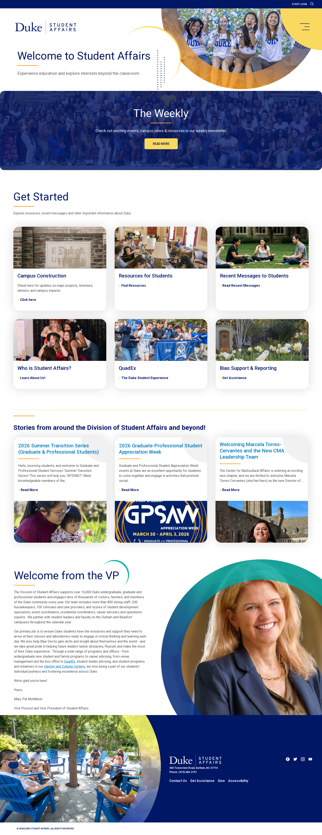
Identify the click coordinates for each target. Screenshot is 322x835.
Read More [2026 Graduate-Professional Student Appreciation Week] (130, 490)
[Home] (46, 27)
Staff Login (299, 4)
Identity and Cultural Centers (64, 666)
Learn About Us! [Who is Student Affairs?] (32, 378)
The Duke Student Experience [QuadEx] (144, 378)
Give (221, 781)
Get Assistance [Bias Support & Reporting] (234, 378)
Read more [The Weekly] (161, 143)
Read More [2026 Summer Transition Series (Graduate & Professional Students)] (29, 490)
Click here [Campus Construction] (28, 300)
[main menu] (304, 26)
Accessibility (238, 781)
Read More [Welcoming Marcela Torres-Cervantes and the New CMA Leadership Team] (231, 490)
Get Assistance (202, 781)
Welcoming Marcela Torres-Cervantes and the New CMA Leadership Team (252, 451)
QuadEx (69, 661)
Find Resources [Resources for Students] (133, 286)
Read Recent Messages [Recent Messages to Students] (241, 286)
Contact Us (178, 781)
